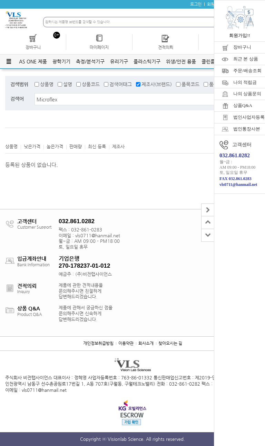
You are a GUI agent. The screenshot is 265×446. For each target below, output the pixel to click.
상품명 (46, 84)
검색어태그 (120, 84)
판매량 (75, 146)
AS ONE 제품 (33, 61)
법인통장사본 (246, 128)
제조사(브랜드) (156, 84)
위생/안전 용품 (181, 61)
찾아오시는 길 (170, 343)
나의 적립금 (245, 82)
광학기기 (61, 61)
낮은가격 (32, 146)
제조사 (118, 146)
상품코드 (91, 84)
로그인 (196, 4)
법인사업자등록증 (249, 117)
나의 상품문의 (247, 93)
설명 (67, 84)
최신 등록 (97, 146)
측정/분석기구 (90, 61)
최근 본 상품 (245, 58)
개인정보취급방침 (98, 343)
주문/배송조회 (247, 70)
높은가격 (55, 146)
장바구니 (242, 47)
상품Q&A (242, 105)
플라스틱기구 (147, 61)
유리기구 (119, 61)
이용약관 (126, 343)
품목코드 (190, 84)
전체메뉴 (9, 61)
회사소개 (146, 343)
